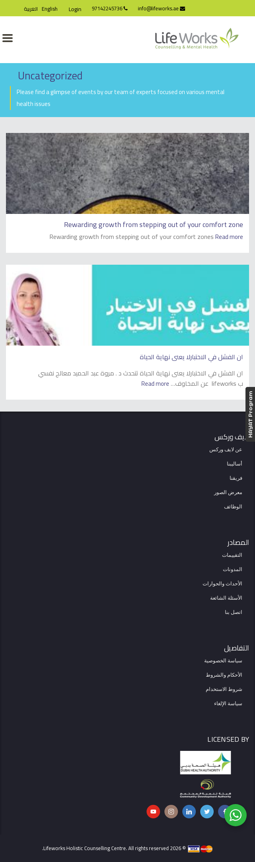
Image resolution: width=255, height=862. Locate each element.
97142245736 (110, 8)
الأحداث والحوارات (222, 584)
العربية (31, 8)
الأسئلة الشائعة (226, 598)
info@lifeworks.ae (161, 8)
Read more (229, 236)
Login (75, 9)
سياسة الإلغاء (228, 703)
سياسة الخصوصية (223, 661)
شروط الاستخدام (224, 689)
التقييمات (232, 555)
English (50, 8)
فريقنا (236, 478)
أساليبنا (234, 464)
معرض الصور (228, 492)
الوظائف (233, 507)
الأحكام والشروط (224, 675)
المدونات (232, 569)
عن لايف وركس (225, 449)
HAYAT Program (250, 414)
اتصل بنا (233, 612)
